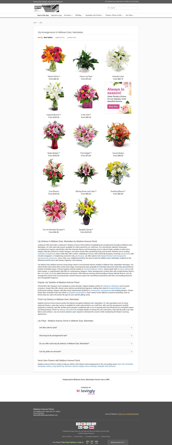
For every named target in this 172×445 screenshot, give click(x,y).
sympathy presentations (77, 292)
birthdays (90, 254)
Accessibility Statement (92, 436)
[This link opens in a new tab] (86, 391)
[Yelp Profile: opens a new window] (137, 409)
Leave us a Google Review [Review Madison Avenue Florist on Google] (128, 414)
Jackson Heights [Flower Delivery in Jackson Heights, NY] (78, 366)
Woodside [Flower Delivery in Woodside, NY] (129, 364)
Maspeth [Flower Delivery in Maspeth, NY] (101, 366)
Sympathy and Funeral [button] (94, 15)
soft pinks (87, 269)
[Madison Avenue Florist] (49, 8)
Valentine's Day (56, 15)
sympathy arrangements (46, 254)
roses (43, 273)
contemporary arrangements (100, 290)
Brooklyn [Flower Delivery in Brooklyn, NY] (93, 366)
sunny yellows (125, 269)
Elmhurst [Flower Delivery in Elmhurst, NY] (68, 366)
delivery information (67, 310)
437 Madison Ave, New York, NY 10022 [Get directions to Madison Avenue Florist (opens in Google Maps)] (46, 411)
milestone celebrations (111, 286)
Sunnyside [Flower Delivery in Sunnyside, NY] (41, 366)
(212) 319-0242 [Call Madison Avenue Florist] (38, 413)
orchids (51, 273)
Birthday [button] (79, 15)
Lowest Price (71, 37)
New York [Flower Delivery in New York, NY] (121, 364)
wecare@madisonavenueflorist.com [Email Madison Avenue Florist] (45, 415)
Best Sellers (48, 37)
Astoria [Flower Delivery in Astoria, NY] (48, 366)
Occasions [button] (68, 15)
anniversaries (125, 254)
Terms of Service (67, 436)
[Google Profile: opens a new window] (132, 409)
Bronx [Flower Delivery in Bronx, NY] (87, 366)
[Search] (123, 8)
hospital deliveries (115, 288)
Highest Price (59, 37)
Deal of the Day (43, 15)
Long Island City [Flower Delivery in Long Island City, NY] (58, 366)
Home (35, 22)
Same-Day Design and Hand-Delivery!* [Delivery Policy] (48, 2)
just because (79, 256)
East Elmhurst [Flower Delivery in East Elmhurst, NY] (110, 366)
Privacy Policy (78, 436)
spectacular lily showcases (47, 258)
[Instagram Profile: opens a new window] (127, 409)
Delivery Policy (106, 436)
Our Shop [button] (130, 15)
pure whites (98, 269)
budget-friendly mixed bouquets (112, 256)
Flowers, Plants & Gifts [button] (115, 15)
